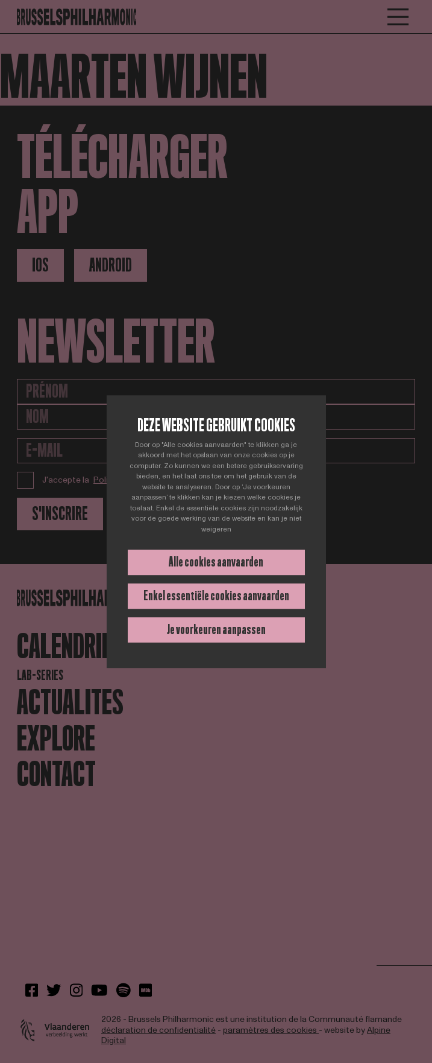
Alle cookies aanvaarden (216, 562)
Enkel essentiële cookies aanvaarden (216, 595)
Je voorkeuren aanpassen (216, 629)
